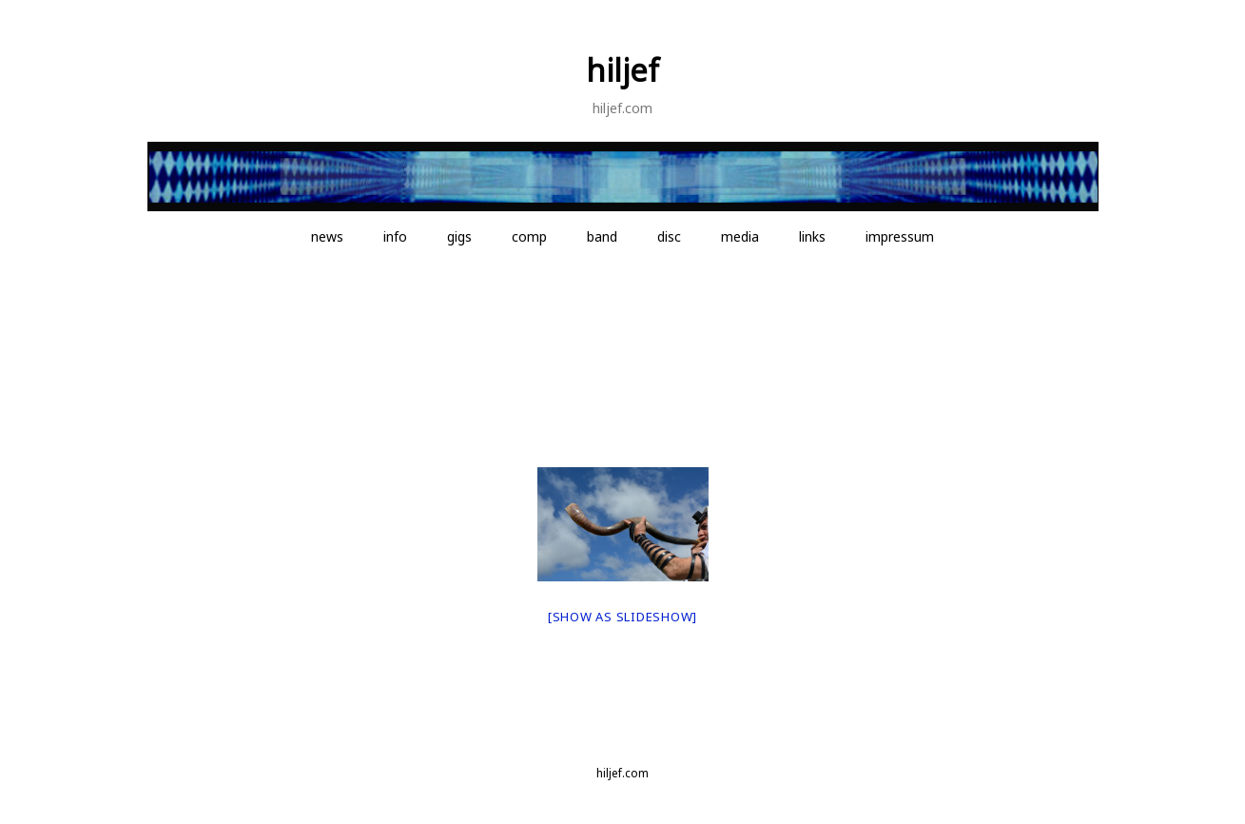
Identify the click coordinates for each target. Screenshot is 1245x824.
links (812, 236)
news (327, 236)
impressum (900, 236)
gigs (459, 236)
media (740, 236)
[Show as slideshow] (622, 616)
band (602, 236)
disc (669, 236)
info (395, 236)
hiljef (622, 69)
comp (529, 236)
